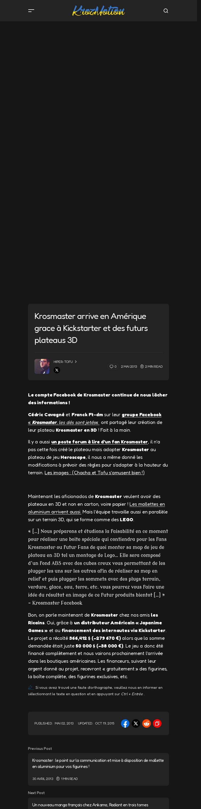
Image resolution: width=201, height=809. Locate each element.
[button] (31, 10)
